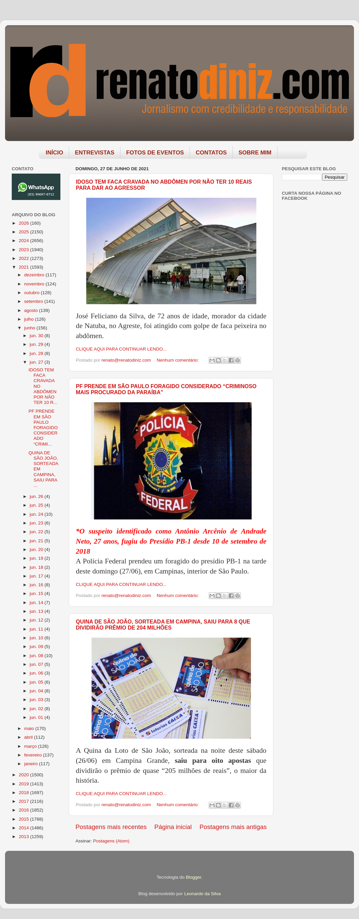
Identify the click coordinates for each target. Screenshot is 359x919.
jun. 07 (37, 664)
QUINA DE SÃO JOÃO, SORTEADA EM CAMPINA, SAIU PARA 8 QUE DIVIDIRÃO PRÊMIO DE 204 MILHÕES (163, 625)
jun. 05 (37, 682)
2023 (24, 249)
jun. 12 (37, 620)
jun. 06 (37, 673)
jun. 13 (37, 611)
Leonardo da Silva (202, 893)
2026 (24, 223)
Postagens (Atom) (111, 840)
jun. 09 (37, 646)
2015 (24, 819)
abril (29, 737)
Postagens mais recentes (111, 826)
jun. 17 (37, 576)
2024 (24, 240)
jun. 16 (37, 584)
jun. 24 (37, 514)
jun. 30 (37, 335)
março (31, 746)
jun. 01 (37, 717)
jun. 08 (37, 655)
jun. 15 (37, 593)
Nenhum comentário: (178, 360)
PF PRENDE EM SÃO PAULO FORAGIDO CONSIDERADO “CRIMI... (43, 427)
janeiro (31, 763)
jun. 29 (37, 344)
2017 (24, 801)
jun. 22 (37, 531)
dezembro (35, 274)
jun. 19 (37, 558)
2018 (24, 792)
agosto (31, 310)
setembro (34, 301)
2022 (24, 258)
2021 (24, 267)
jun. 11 (37, 629)
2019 (24, 783)
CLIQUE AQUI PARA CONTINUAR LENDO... (121, 349)
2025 (24, 231)
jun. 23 (37, 522)
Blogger (193, 877)
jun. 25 (37, 505)
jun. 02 (37, 708)
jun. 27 (37, 362)
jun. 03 (37, 699)
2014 (24, 827)
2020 (24, 774)
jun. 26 (37, 496)
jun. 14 (37, 602)
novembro (35, 283)
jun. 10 (37, 637)
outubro (32, 292)
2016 (24, 810)
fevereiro (33, 754)
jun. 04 (37, 690)
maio (29, 728)
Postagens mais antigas (233, 826)
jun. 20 (37, 549)
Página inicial (173, 826)
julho (29, 319)
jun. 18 (37, 567)
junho (30, 327)
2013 (24, 836)
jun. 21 (37, 540)
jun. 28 (37, 353)
